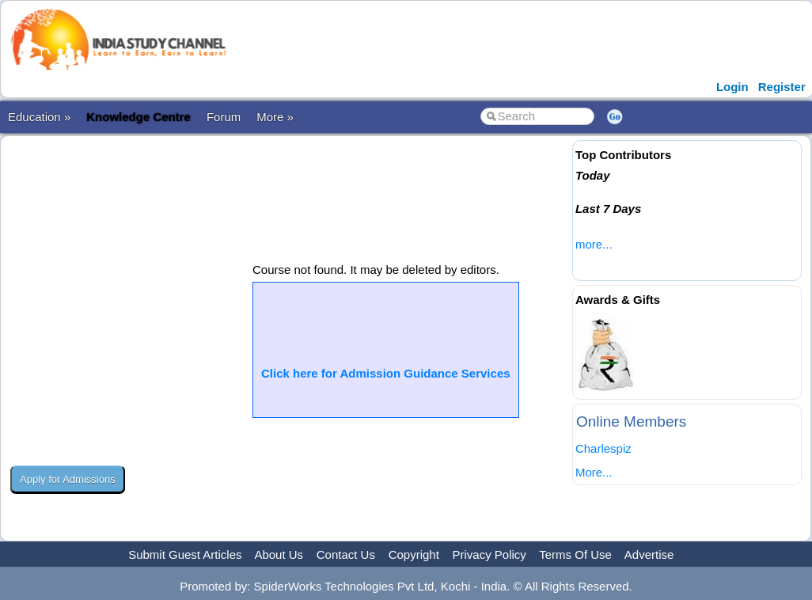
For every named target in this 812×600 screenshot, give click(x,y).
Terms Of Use (575, 554)
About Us (278, 554)
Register (782, 86)
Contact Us (346, 554)
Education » (39, 116)
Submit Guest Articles (184, 554)
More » (275, 116)
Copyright (414, 554)
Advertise (649, 554)
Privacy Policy (489, 554)
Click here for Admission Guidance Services (385, 373)
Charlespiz (603, 448)
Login (732, 86)
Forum (224, 116)
